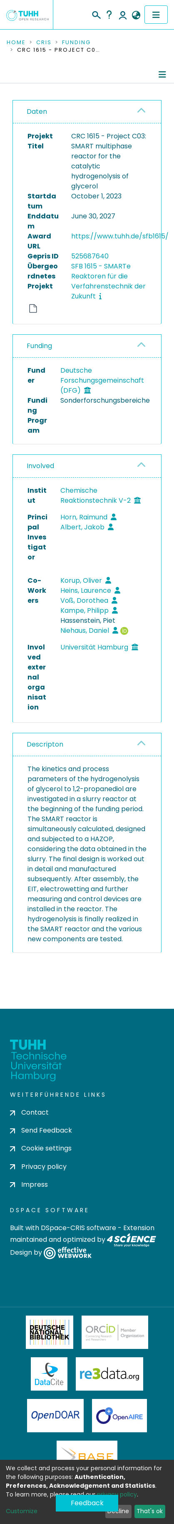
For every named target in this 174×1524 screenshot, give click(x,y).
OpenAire (119, 1415)
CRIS (44, 42)
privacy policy (117, 1494)
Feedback (87, 1503)
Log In (123, 14)
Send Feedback (41, 1130)
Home (16, 42)
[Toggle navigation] (156, 14)
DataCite (49, 1374)
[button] (136, 15)
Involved (40, 466)
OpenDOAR (55, 1416)
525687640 (90, 256)
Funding (76, 42)
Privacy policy (38, 1166)
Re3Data (109, 1374)
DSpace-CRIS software (78, 1228)
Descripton (45, 744)
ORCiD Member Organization (115, 1332)
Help (109, 14)
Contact (29, 1112)
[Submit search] (96, 14)
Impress (29, 1184)
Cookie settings (41, 1148)
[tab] (87, 111)
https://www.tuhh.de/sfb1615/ (120, 236)
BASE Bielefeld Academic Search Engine (87, 1457)
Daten (37, 111)
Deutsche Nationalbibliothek (49, 1332)
